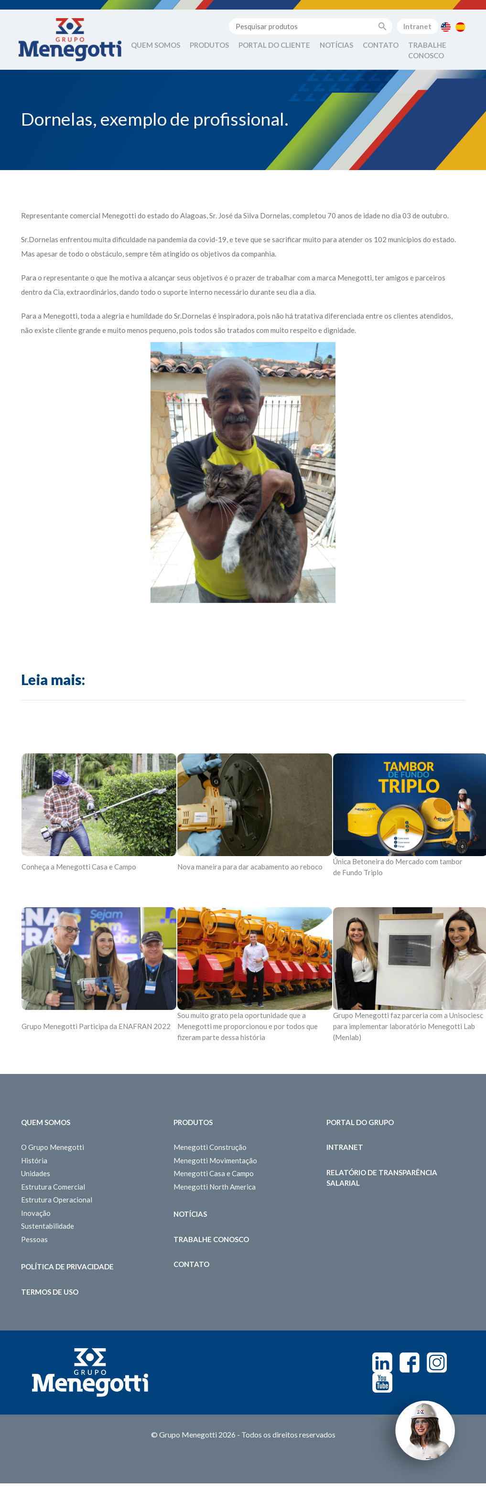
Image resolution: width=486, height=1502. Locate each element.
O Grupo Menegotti (52, 1147)
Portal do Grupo (360, 1122)
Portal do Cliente (274, 45)
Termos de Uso (49, 1291)
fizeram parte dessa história (221, 1037)
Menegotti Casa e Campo (213, 1173)
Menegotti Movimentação (215, 1160)
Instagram (437, 1362)
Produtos (209, 45)
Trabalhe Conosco (427, 50)
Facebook (410, 1362)
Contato (381, 45)
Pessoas (34, 1239)
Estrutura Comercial (53, 1186)
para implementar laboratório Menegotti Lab (404, 1026)
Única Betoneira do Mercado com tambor (398, 861)
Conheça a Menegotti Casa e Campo (79, 866)
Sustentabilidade (47, 1226)
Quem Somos (155, 45)
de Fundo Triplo (358, 872)
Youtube (382, 1383)
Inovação (36, 1213)
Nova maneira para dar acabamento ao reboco (250, 866)
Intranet (417, 26)
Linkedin (382, 1362)
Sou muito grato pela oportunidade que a (241, 1015)
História (34, 1160)
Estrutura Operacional (56, 1199)
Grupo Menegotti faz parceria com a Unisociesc (408, 1015)
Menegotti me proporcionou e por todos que (247, 1026)
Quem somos (45, 1122)
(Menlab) (347, 1037)
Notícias (336, 45)
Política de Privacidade (67, 1266)
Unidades (35, 1173)
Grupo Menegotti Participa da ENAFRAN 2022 (96, 1026)
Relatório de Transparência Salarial (381, 1178)
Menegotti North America (214, 1186)
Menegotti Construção (210, 1147)
